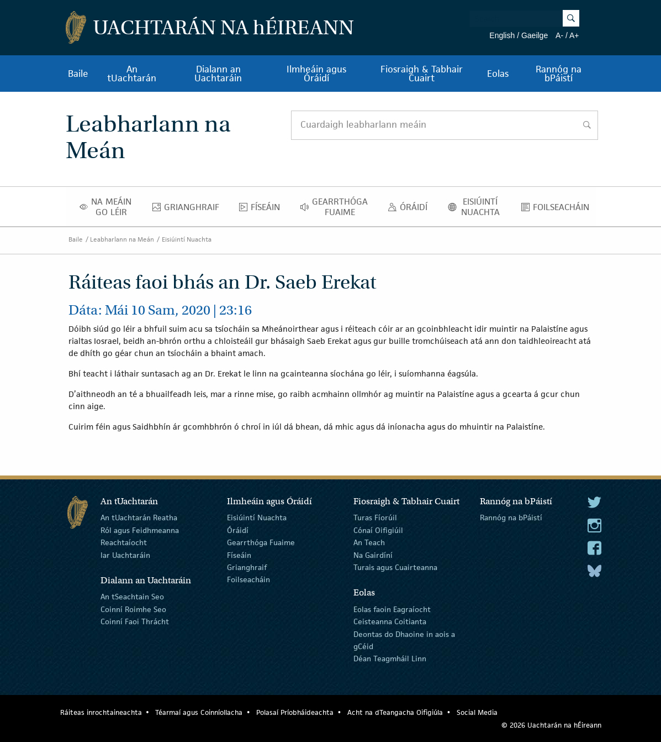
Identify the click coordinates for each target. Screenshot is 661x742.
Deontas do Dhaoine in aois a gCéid (404, 640)
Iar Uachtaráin (125, 555)
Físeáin (262, 209)
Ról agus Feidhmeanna (140, 530)
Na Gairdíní (373, 555)
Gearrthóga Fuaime (337, 207)
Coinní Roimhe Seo (133, 609)
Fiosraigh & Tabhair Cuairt (421, 73)
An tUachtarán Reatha (139, 517)
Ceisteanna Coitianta (389, 621)
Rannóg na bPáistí (558, 73)
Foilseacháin (558, 209)
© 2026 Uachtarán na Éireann (551, 725)
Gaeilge (534, 35)
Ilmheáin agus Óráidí (316, 73)
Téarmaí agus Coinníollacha (198, 712)
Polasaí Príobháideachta (295, 712)
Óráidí (410, 209)
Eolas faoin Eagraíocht (392, 609)
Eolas (498, 73)
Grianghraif (188, 209)
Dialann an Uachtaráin (218, 73)
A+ (574, 35)
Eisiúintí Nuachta (477, 207)
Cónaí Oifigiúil (378, 530)
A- (559, 35)
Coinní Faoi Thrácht (135, 621)
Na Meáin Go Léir (109, 207)
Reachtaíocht (124, 542)
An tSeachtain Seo (132, 597)
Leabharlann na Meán (122, 239)
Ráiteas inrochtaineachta (101, 712)
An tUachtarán (131, 73)
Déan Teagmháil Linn (389, 658)
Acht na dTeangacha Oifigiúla (395, 712)
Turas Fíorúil (375, 517)
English (502, 35)
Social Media (477, 712)
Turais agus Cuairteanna (395, 567)
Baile (78, 73)
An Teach (369, 542)
